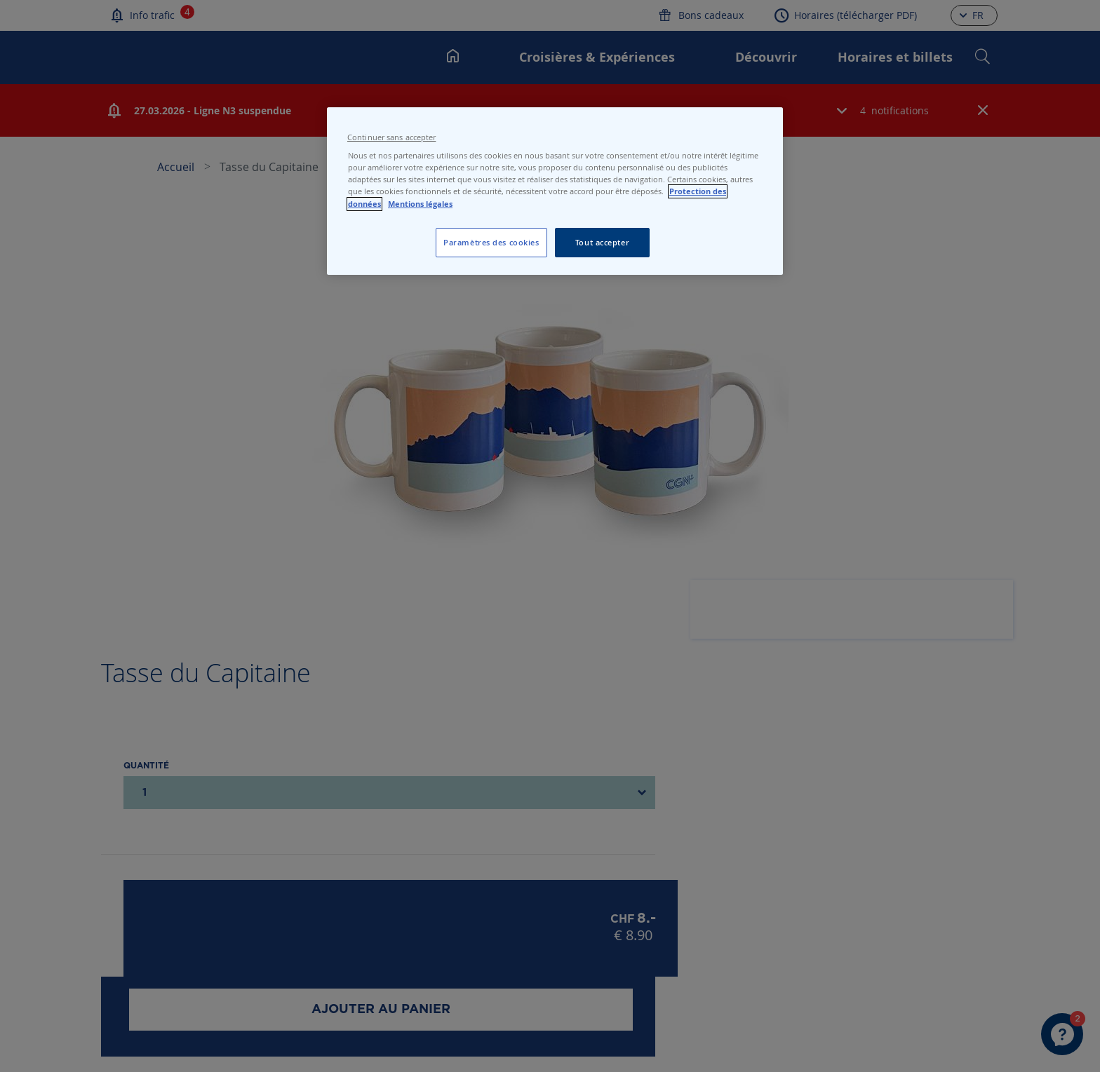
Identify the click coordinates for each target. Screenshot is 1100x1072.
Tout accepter (602, 242)
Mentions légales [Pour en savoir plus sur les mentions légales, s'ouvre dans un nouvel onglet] (420, 204)
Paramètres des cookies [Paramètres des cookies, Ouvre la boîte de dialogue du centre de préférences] (491, 242)
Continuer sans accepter (391, 137)
